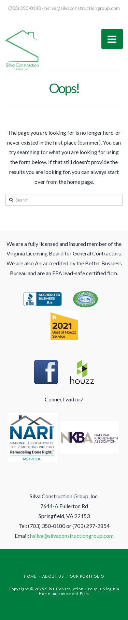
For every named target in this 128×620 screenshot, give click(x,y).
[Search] (64, 199)
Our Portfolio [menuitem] (87, 576)
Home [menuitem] (30, 576)
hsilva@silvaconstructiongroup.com (82, 8)
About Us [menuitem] (53, 576)
